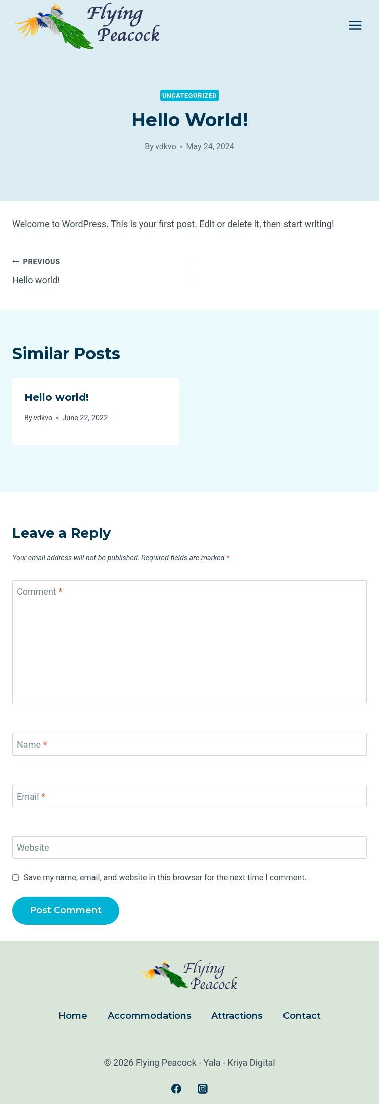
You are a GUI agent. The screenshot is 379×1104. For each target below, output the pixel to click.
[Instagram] (203, 1089)
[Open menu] (355, 25)
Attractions (237, 1015)
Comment (39, 592)
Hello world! (96, 269)
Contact (302, 1015)
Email (31, 796)
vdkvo (165, 146)
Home (72, 1015)
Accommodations (150, 1015)
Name (32, 744)
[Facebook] (176, 1089)
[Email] (189, 796)
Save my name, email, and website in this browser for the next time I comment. (165, 877)
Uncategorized (189, 95)
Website (33, 848)
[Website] (189, 847)
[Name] (189, 744)
